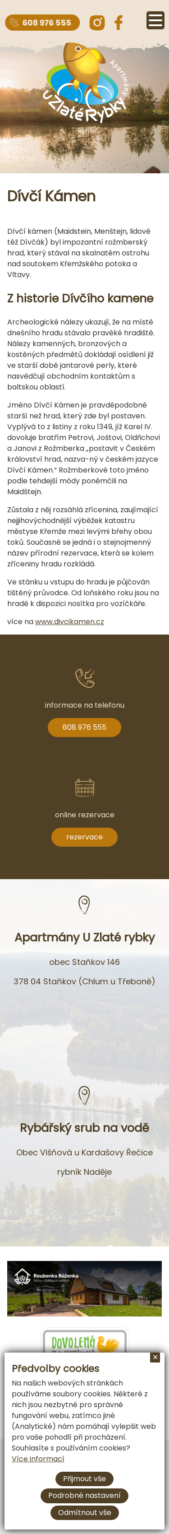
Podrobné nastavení (84, 1495)
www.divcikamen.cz (69, 621)
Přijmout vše (84, 1479)
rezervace (84, 837)
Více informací (38, 1459)
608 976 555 (84, 727)
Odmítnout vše (84, 1512)
